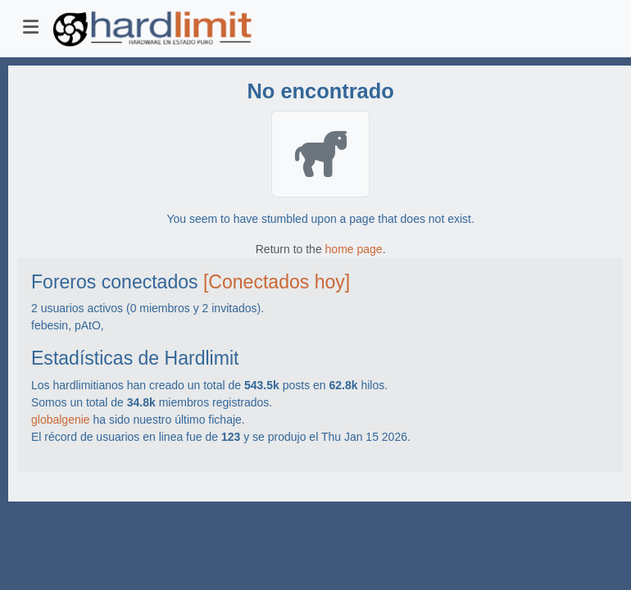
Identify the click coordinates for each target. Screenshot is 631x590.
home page (354, 249)
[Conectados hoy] (276, 282)
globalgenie (60, 419)
